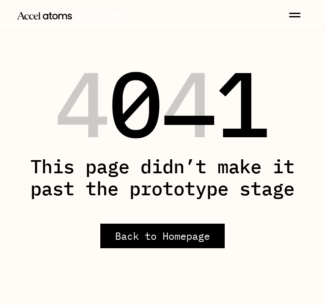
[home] (72, 15)
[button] (294, 15)
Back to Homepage (162, 236)
